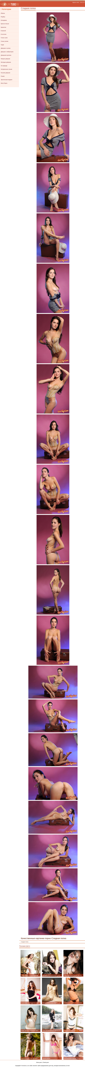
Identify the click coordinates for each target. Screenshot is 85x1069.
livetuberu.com (25, 1065)
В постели (3, 34)
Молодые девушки (6, 62)
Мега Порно (4, 83)
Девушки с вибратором (7, 51)
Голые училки (4, 41)
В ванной (3, 30)
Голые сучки (4, 37)
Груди (2, 44)
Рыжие (3, 76)
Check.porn (46, 1062)
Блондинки (4, 20)
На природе (4, 65)
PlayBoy (3, 16)
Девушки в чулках (5, 48)
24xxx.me (82, 2)
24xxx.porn (39, 1062)
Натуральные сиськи (6, 69)
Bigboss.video (76, 2)
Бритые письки (5, 23)
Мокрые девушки (5, 58)
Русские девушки (5, 72)
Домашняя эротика (6, 55)
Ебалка (3, 13)
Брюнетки (3, 27)
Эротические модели (6, 79)
